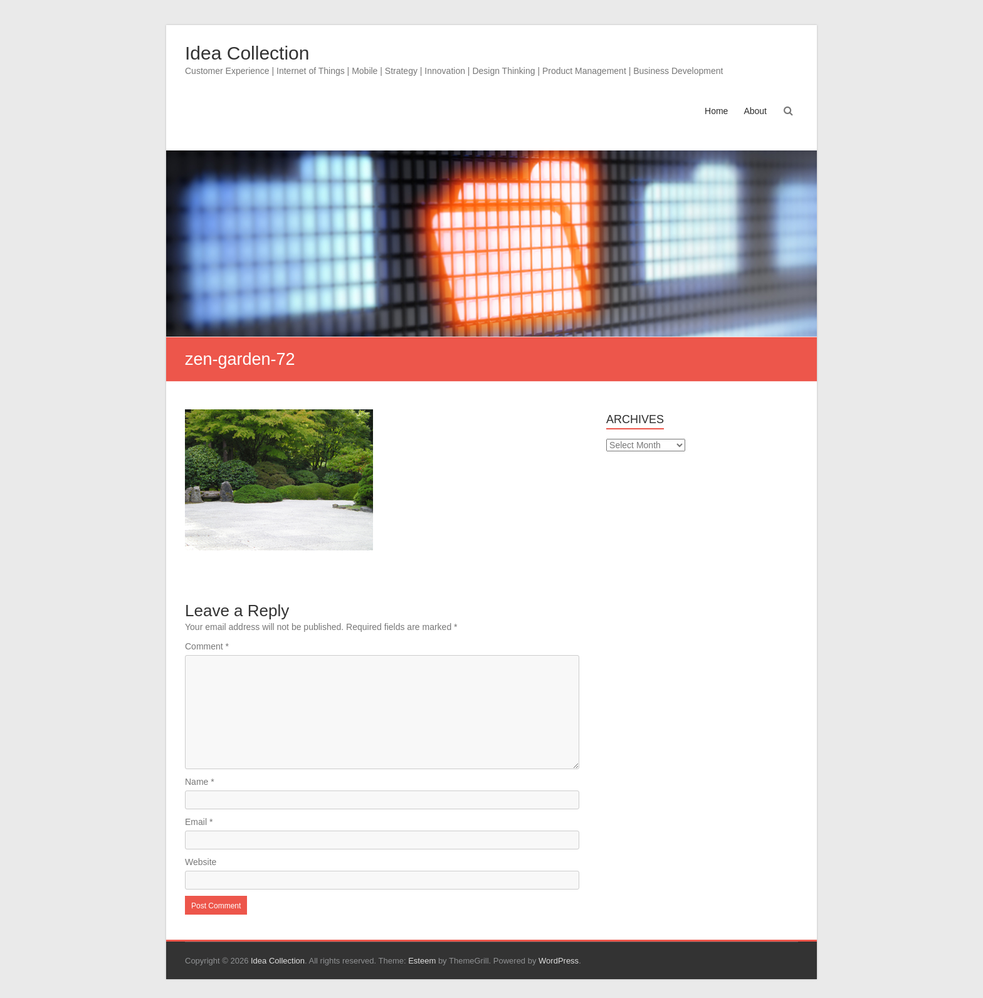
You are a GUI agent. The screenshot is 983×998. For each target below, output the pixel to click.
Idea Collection (247, 53)
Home (716, 111)
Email (199, 822)
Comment (207, 646)
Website (200, 862)
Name (199, 782)
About (755, 111)
